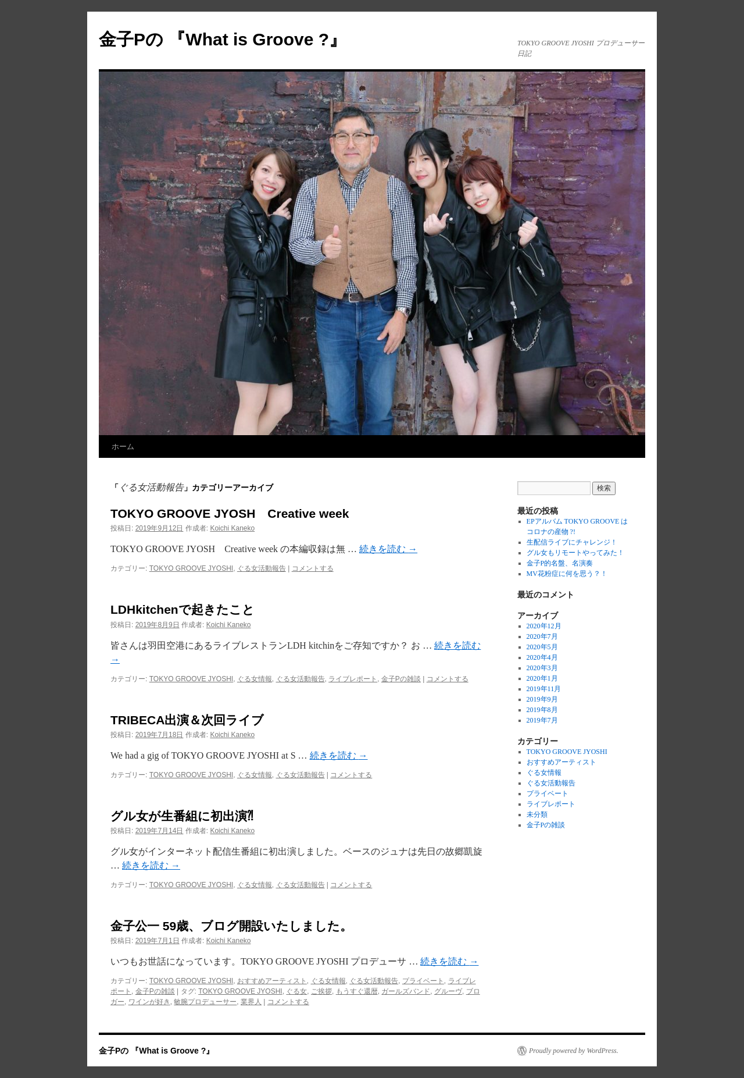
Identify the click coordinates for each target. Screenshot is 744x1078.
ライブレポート (352, 679)
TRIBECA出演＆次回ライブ (187, 720)
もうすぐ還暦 (357, 991)
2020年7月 (542, 636)
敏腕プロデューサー (205, 1002)
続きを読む (388, 549)
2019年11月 (544, 689)
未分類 (537, 814)
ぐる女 (296, 991)
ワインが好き (149, 1002)
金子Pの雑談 (401, 679)
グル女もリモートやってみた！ (575, 553)
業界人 (251, 1002)
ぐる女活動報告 (261, 568)
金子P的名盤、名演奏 (560, 563)
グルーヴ (448, 991)
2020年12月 (544, 626)
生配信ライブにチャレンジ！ (572, 542)
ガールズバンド (405, 991)
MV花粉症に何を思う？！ (567, 574)
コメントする (313, 568)
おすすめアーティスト (272, 981)
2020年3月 (542, 668)
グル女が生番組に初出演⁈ (181, 816)
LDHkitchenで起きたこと (182, 609)
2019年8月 (542, 710)
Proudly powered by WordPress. (573, 1051)
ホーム (123, 446)
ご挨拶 (321, 991)
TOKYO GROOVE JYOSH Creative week (229, 513)
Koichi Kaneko (232, 528)
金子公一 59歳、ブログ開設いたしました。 (231, 926)
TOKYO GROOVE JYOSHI (191, 568)
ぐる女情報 (254, 679)
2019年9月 (542, 699)
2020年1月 (542, 678)
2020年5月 (542, 647)
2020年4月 (542, 657)
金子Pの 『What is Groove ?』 (222, 39)
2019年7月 (542, 720)
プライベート (423, 981)
